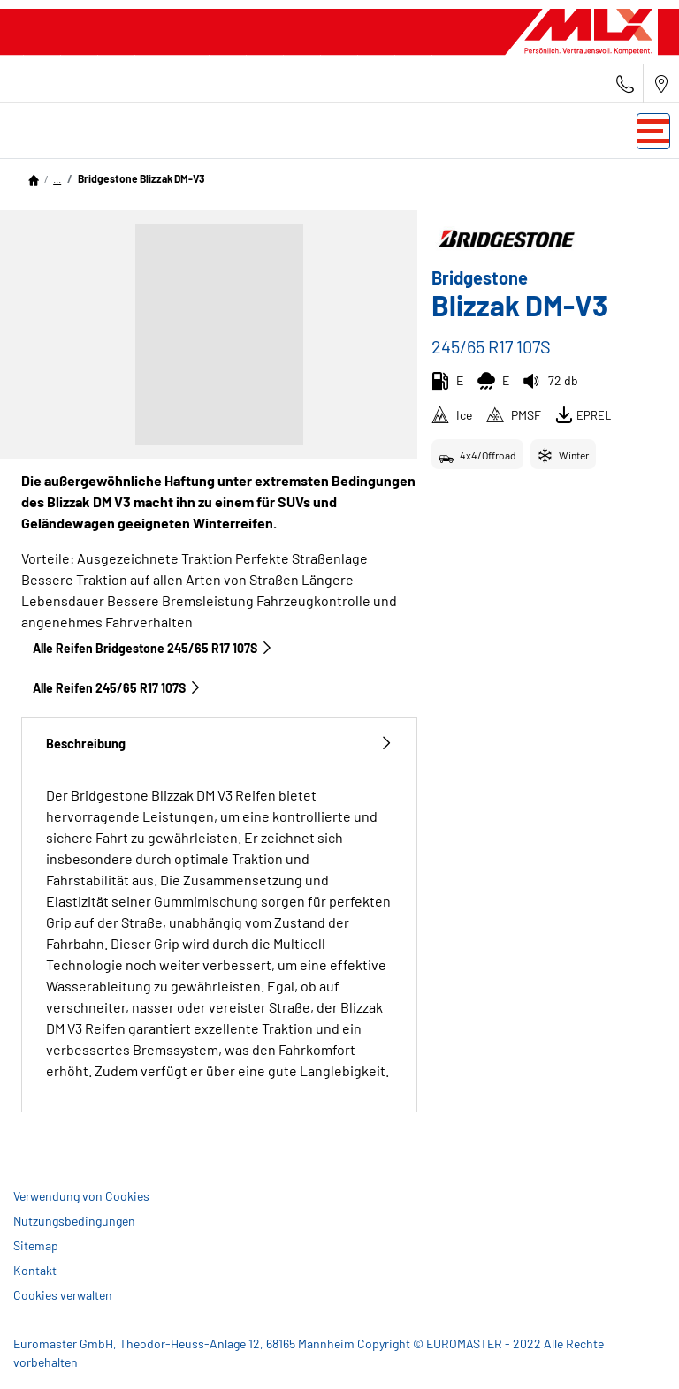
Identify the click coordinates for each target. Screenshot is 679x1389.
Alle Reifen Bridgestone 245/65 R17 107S (153, 648)
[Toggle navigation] (653, 131)
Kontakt (35, 1270)
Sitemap (35, 1245)
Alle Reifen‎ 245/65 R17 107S (117, 687)
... (57, 178)
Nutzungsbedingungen (74, 1220)
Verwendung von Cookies (81, 1195)
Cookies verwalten (62, 1294)
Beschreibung (219, 743)
